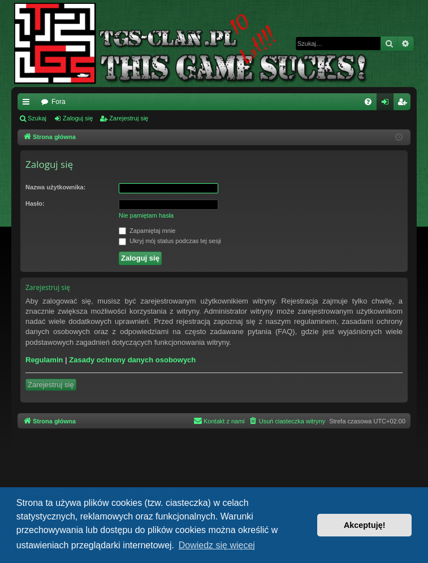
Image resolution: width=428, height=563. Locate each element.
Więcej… (28, 104)
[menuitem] (368, 101)
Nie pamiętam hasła (146, 215)
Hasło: (35, 203)
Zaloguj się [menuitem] (388, 104)
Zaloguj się (78, 118)
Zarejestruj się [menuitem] (404, 104)
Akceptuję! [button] (365, 525)
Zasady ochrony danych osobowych (132, 360)
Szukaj (37, 118)
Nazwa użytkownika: (55, 187)
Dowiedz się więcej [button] (217, 545)
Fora (58, 102)
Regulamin (44, 360)
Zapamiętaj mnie (147, 231)
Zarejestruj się (128, 118)
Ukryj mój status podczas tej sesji (170, 241)
